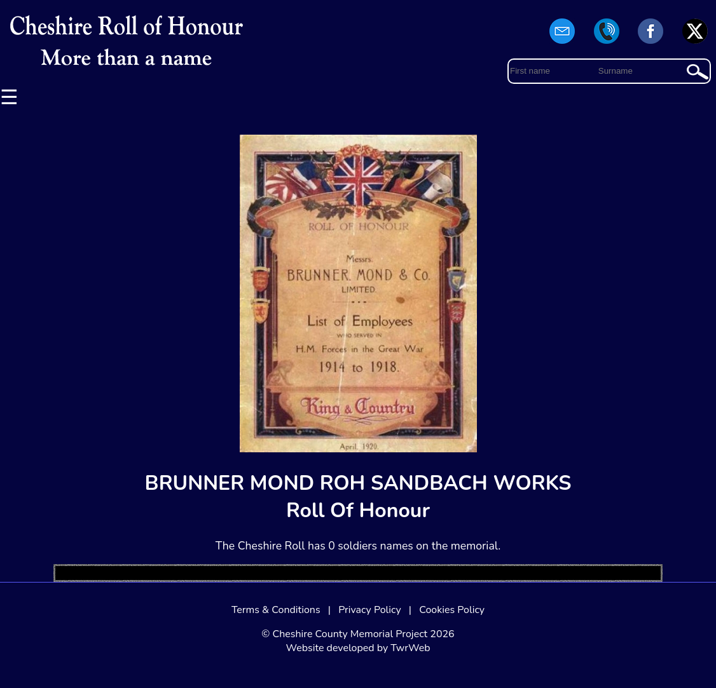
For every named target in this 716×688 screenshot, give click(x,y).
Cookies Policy (452, 610)
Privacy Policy (369, 610)
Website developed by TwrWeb (358, 648)
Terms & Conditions (275, 610)
